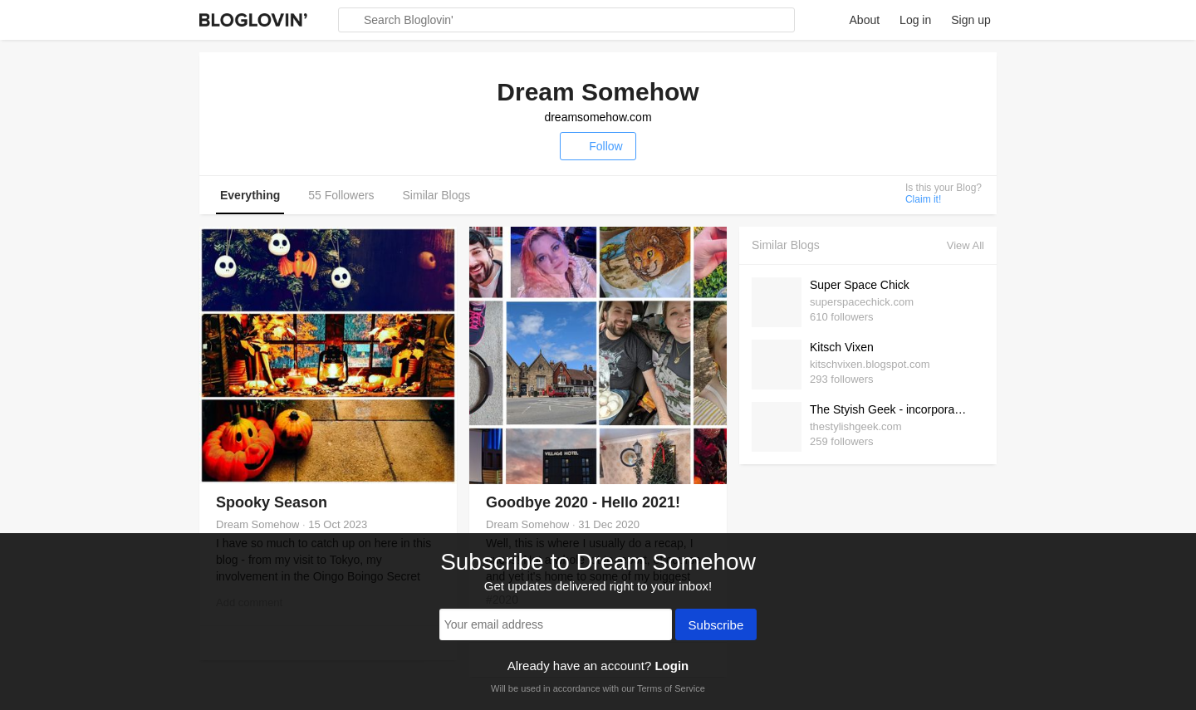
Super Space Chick (859, 284)
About (865, 20)
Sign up (970, 20)
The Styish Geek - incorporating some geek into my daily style (893, 409)
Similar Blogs (437, 195)
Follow (597, 146)
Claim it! (923, 199)
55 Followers (341, 195)
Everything (250, 195)
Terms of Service (671, 688)
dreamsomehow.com (597, 117)
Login (671, 666)
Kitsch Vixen (842, 347)
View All (965, 245)
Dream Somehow (257, 524)
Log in (915, 20)
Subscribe (716, 626)
